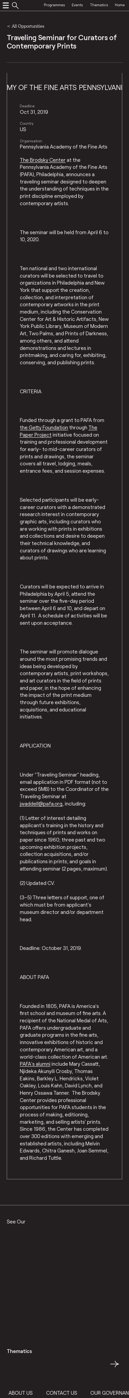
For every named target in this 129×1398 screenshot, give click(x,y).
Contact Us (65, 1393)
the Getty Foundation (44, 427)
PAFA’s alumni (35, 1064)
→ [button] (115, 1367)
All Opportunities (28, 26)
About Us (25, 1393)
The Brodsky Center (43, 160)
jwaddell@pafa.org (41, 803)
